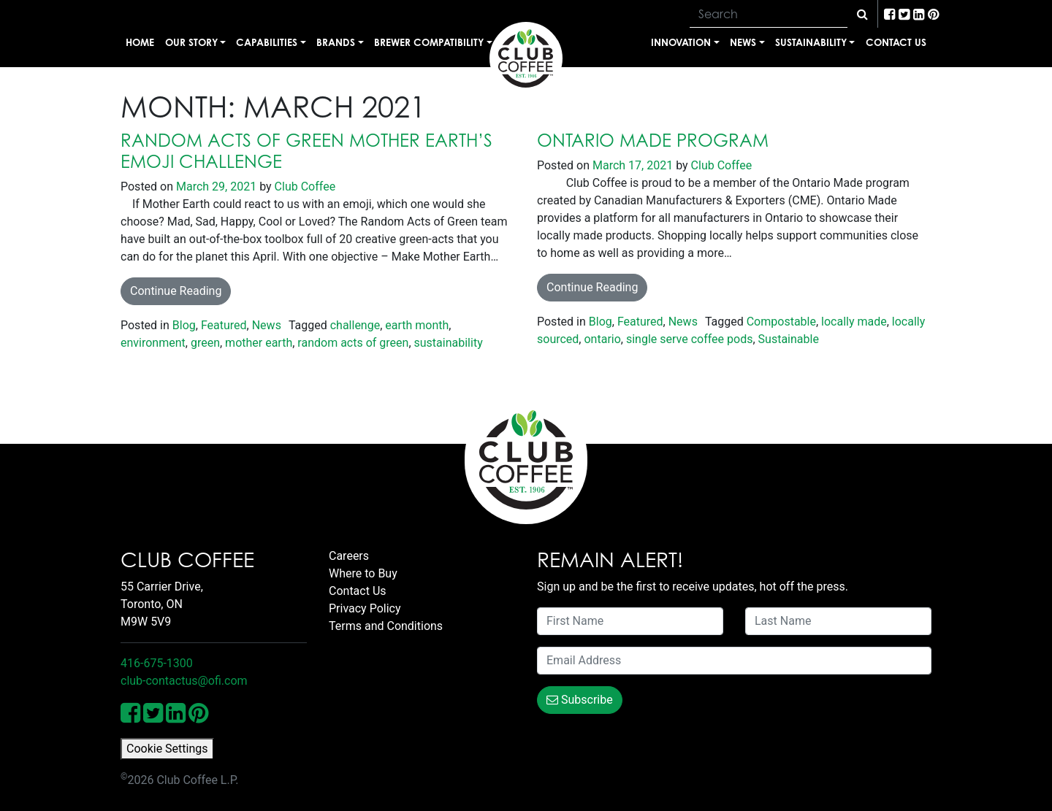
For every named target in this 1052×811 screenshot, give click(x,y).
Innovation (681, 42)
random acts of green (352, 343)
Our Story (191, 42)
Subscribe (579, 700)
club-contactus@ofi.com (184, 681)
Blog (184, 325)
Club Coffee (304, 186)
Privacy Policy (365, 608)
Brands (335, 42)
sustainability (448, 343)
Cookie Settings (167, 749)
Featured (224, 325)
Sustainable (788, 339)
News (743, 42)
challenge (355, 325)
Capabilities (266, 42)
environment (153, 343)
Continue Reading (175, 291)
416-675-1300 (157, 663)
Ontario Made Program (653, 140)
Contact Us (896, 42)
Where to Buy (363, 573)
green (205, 343)
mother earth (258, 343)
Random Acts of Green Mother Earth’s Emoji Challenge (306, 150)
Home (140, 42)
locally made (854, 321)
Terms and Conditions (386, 626)
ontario (602, 339)
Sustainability (811, 42)
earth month (417, 325)
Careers (349, 556)
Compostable (781, 321)
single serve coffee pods (689, 339)
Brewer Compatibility (429, 42)
